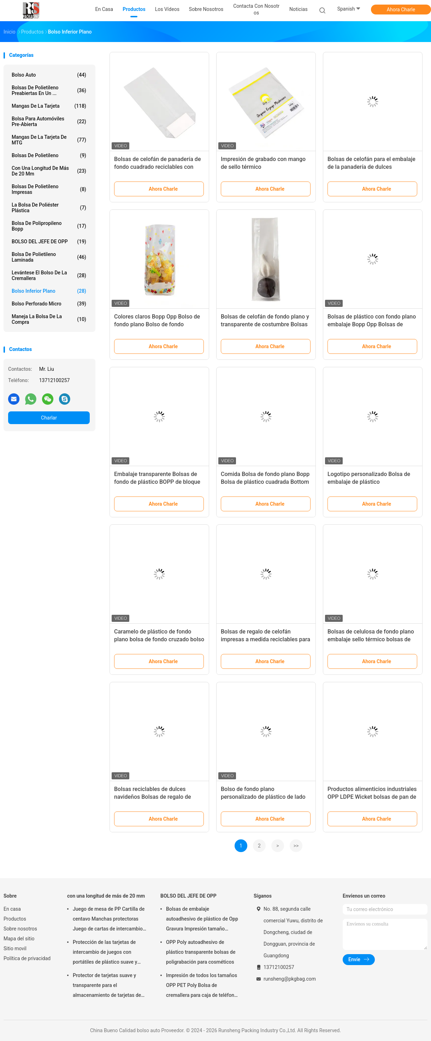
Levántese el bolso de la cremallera (49, 275)
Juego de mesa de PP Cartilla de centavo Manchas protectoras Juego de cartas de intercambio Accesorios (108, 920)
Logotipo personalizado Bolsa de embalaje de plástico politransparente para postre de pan (372, 482)
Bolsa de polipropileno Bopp (49, 226)
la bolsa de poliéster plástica (49, 207)
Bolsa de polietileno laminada (49, 257)
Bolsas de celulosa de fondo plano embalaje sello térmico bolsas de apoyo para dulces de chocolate (370, 639)
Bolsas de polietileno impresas (49, 189)
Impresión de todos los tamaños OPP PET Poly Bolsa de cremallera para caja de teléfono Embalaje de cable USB (201, 986)
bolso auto (49, 74)
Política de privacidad (27, 958)
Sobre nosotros (20, 929)
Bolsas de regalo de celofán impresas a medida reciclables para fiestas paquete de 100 (265, 639)
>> (296, 846)
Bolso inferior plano (49, 291)
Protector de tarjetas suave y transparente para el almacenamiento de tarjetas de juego (107, 986)
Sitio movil (15, 948)
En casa (12, 909)
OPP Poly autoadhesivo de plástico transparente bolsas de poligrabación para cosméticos (200, 952)
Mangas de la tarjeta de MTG (49, 139)
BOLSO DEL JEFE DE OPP (49, 241)
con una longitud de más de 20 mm (49, 171)
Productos (15, 919)
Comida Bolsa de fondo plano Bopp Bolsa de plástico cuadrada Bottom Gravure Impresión (265, 482)
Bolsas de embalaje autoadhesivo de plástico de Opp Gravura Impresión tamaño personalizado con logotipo (202, 920)
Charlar (49, 418)
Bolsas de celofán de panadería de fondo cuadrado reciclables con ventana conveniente (157, 167)
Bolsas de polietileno (49, 155)
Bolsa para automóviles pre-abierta (49, 121)
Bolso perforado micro (49, 303)
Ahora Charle (401, 9)
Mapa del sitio (19, 938)
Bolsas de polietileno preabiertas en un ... (49, 90)
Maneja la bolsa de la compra (49, 319)
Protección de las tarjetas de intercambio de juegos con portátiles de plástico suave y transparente (105, 953)
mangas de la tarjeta (49, 105)
